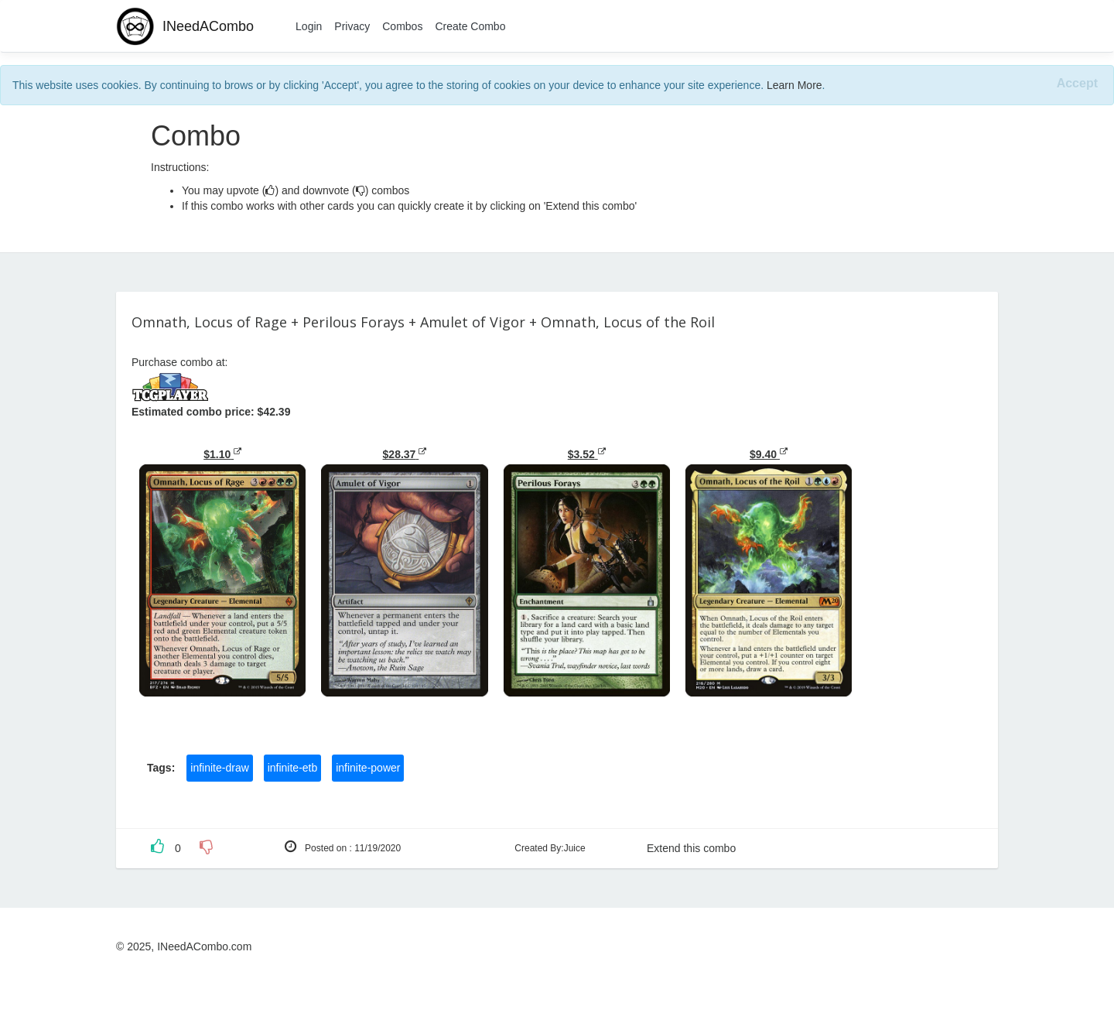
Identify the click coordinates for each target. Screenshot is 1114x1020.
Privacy (352, 26)
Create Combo (470, 26)
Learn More (794, 85)
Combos (402, 26)
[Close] (1077, 84)
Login (309, 26)
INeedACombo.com (204, 946)
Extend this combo (691, 848)
